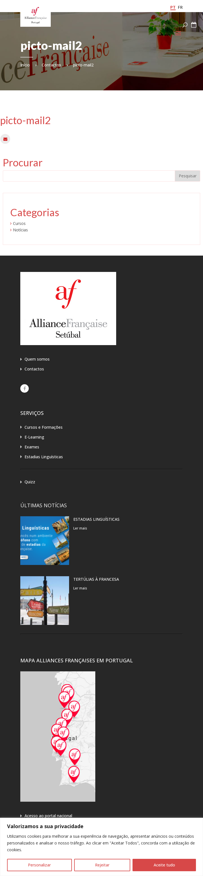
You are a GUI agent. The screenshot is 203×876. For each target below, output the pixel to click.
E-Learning (34, 437)
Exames (32, 447)
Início (25, 65)
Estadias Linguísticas (44, 456)
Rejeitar (102, 865)
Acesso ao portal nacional (48, 815)
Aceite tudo (164, 865)
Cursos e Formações (44, 427)
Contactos (51, 65)
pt (173, 7)
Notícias (20, 230)
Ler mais (80, 528)
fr (180, 7)
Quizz (30, 481)
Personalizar (39, 865)
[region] (101, 847)
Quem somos (37, 359)
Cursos (19, 223)
